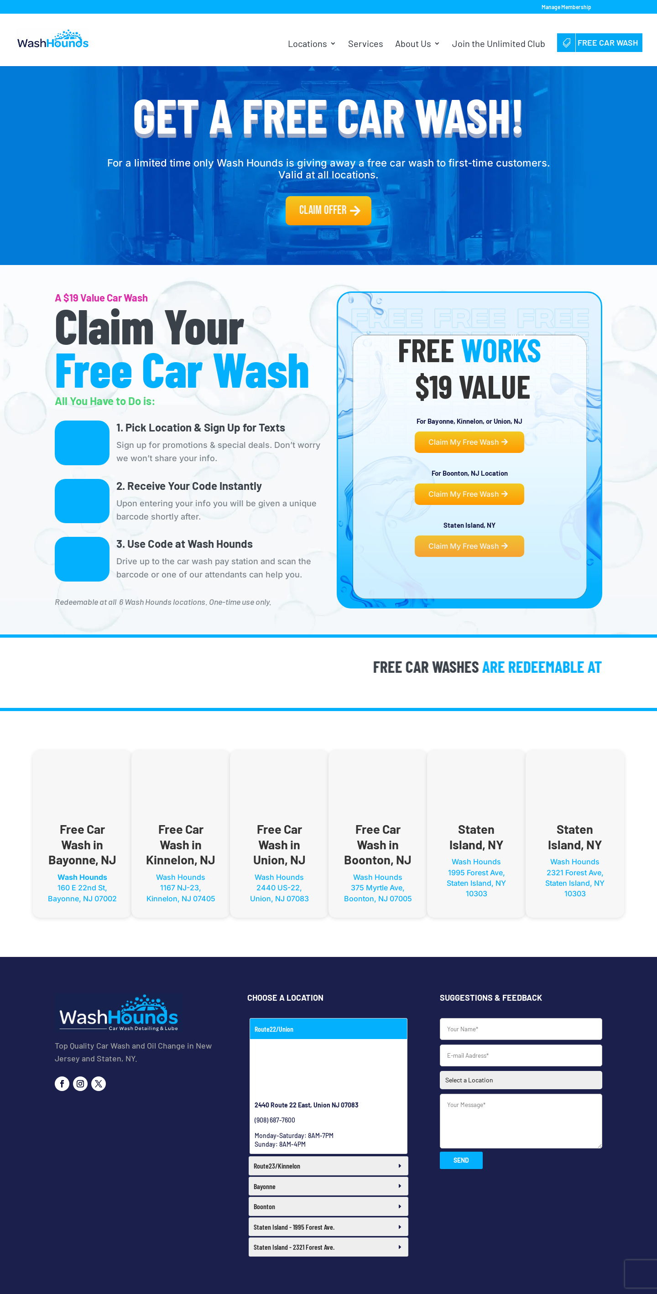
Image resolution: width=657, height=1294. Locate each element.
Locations (307, 44)
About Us (413, 44)
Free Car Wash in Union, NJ (279, 844)
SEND (461, 1160)
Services (365, 44)
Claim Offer (322, 210)
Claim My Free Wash (463, 442)
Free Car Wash (600, 42)
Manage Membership (566, 7)
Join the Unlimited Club (498, 44)
